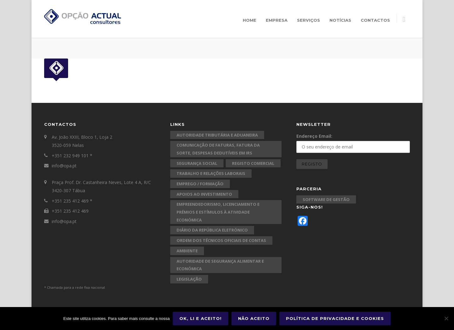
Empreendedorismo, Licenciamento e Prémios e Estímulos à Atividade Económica (218, 211)
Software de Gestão (326, 199)
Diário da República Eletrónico (212, 230)
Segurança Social (197, 163)
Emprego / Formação (200, 184)
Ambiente (187, 251)
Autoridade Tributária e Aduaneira (217, 135)
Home (249, 20)
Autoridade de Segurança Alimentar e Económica (220, 265)
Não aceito (254, 318)
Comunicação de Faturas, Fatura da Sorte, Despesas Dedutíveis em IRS (218, 149)
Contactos (375, 20)
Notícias (340, 20)
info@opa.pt (64, 166)
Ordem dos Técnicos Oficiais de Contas (221, 240)
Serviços (308, 20)
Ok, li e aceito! (200, 318)
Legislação (189, 279)
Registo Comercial (253, 163)
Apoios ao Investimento (204, 194)
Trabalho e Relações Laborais (211, 173)
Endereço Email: (314, 136)
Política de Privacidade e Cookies (335, 318)
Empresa (277, 20)
